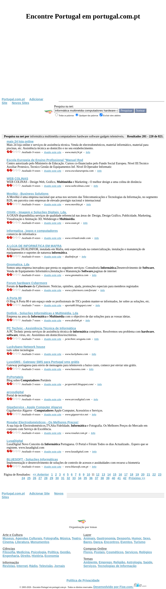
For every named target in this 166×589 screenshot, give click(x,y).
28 (46, 478)
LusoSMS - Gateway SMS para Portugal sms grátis (43, 362)
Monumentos (39, 542)
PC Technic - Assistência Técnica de (41, 328)
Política (53, 552)
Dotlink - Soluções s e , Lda (42, 313)
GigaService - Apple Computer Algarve (34, 407)
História (37, 556)
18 (131, 474)
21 (148, 474)
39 (108, 478)
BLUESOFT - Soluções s (32, 459)
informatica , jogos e (32, 230)
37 (96, 478)
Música (65, 538)
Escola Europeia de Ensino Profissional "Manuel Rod (45, 160)
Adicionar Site (39, 493)
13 (103, 474)
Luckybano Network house (26, 347)
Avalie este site (52, 152)
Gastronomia (106, 538)
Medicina (23, 552)
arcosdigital (15, 392)
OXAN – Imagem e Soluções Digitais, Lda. (37, 212)
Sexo (146, 538)
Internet (22, 566)
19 (137, 474)
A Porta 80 (14, 298)
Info (88, 152)
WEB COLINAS (17, 178)
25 (29, 478)
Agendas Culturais (28, 538)
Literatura (22, 542)
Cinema (8, 542)
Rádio (33, 566)
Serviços (131, 552)
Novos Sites (20, 103)
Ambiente (90, 562)
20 (143, 474)
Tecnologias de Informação (116, 566)
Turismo (139, 542)
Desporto (123, 538)
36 (91, 478)
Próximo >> (137, 478)
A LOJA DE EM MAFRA (34, 246)
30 (57, 478)
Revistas (9, 566)
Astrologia (134, 562)
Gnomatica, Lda (18, 264)
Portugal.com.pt (13, 99)
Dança (97, 542)
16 (120, 474)
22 (154, 474)
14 (109, 474)
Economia (52, 556)
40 (113, 478)
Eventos (126, 542)
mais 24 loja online (20, 141)
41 (119, 478)
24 (23, 478)
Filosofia (9, 552)
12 (97, 474)
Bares (87, 542)
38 (102, 478)
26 (34, 478)
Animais (89, 538)
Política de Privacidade (83, 580)
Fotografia (51, 538)
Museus (8, 538)
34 (79, 478)
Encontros (111, 542)
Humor (136, 538)
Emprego (105, 562)
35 (85, 478)
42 (124, 478)
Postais (99, 552)
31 (62, 478)
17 (126, 474)
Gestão (65, 552)
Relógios (145, 552)
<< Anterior (41, 474)
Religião (119, 562)
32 (68, 478)
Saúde (147, 562)
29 (51, 478)
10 (88, 474)
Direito (25, 556)
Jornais (59, 566)
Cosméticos (114, 552)
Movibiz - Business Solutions (28, 193)
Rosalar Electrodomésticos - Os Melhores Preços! (42, 422)
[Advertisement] (83, 65)
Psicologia (38, 552)
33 (74, 478)
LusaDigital (15, 441)
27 (40, 478)
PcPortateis (15, 377)
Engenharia (11, 556)
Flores (88, 552)
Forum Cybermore (27, 283)
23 (159, 474)
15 (115, 474)
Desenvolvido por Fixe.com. (120, 587)
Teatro (76, 538)
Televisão (46, 566)
